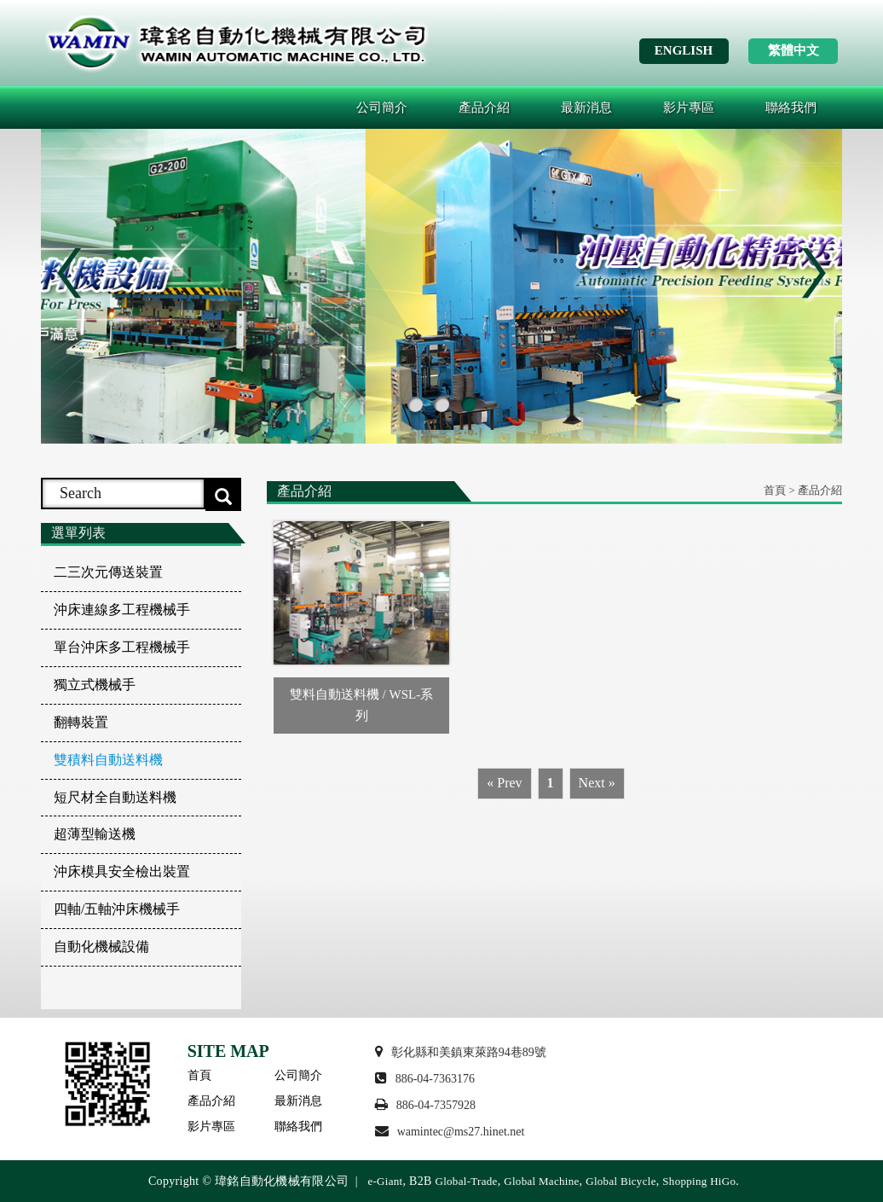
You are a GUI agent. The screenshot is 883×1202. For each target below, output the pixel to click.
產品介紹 (484, 107)
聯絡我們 (791, 107)
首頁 (199, 1075)
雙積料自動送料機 (108, 759)
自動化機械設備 (101, 946)
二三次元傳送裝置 (108, 572)
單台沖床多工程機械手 (122, 647)
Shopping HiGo (699, 1181)
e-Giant (384, 1181)
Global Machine (541, 1181)
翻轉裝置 (81, 722)
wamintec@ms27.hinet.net (461, 1131)
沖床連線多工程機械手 (122, 609)
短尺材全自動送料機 (115, 797)
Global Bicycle (621, 1181)
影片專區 (688, 107)
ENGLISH (684, 50)
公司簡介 (381, 107)
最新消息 (586, 107)
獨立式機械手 (95, 684)
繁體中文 (793, 50)
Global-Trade (466, 1181)
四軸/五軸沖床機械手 (117, 909)
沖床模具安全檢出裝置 (122, 871)
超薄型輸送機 (95, 834)
